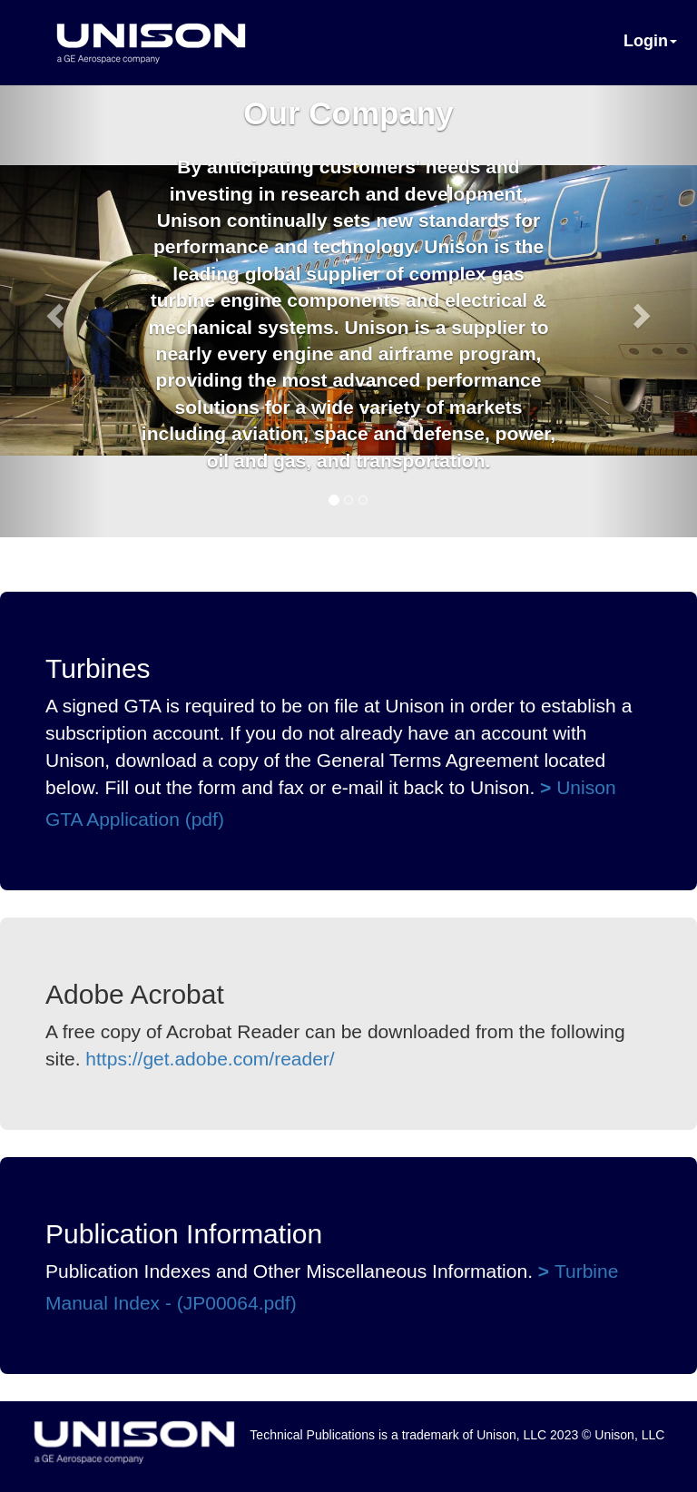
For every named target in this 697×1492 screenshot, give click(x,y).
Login (650, 41)
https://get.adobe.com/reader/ (209, 1058)
